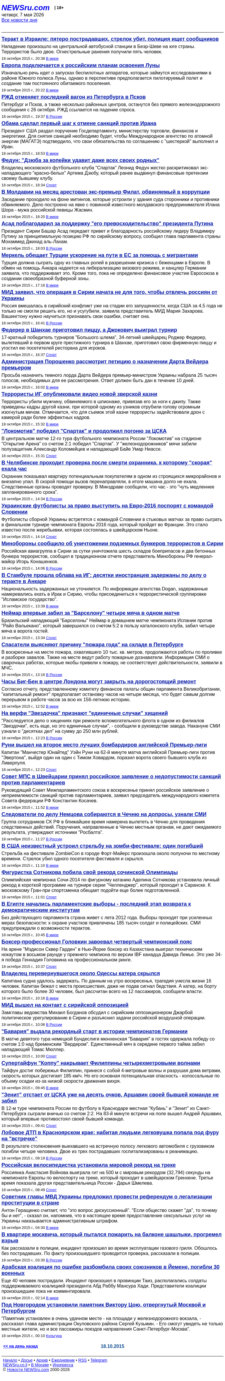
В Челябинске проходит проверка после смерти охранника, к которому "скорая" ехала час (106, 466)
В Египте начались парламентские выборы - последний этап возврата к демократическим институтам (96, 907)
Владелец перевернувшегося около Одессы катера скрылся (80, 973)
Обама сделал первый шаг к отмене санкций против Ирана (78, 123)
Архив (42, 1360)
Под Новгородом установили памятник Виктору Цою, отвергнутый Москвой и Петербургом (103, 1308)
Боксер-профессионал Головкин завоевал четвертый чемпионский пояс (96, 942)
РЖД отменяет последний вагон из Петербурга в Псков (73, 97)
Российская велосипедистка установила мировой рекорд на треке (88, 1165)
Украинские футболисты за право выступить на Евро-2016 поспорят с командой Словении (107, 509)
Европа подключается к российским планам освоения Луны (80, 65)
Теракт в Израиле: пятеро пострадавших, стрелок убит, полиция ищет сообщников (110, 39)
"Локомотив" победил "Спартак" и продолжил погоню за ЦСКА (84, 431)
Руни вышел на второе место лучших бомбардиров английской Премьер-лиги (104, 745)
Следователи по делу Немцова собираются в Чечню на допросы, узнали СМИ (104, 814)
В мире (52, 58)
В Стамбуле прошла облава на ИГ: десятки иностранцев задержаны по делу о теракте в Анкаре (104, 578)
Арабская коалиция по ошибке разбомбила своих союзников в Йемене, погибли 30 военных (110, 1270)
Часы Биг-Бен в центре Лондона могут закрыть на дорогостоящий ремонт (98, 681)
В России (54, 116)
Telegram (99, 1360)
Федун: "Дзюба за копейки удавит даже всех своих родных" (80, 160)
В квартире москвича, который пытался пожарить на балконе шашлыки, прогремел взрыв (111, 1238)
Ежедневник (63, 1360)
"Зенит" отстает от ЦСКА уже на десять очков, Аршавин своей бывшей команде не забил (110, 1098)
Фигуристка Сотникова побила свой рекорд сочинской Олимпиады (89, 872)
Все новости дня (19, 20)
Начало (10, 1360)
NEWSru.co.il (15, 1365)
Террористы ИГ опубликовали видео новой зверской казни (79, 394)
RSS (82, 1360)
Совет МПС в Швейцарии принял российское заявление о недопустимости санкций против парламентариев (111, 780)
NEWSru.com (25, 7)
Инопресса (63, 1365)
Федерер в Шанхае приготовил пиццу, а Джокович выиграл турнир (89, 330)
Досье (27, 1360)
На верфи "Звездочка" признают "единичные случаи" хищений (84, 713)
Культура (54, 1336)
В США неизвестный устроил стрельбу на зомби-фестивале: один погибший (102, 846)
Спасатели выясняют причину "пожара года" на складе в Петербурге (92, 645)
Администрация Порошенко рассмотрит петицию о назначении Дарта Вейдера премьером (104, 365)
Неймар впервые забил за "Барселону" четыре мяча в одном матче (90, 613)
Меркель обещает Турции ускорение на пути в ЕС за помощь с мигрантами (99, 255)
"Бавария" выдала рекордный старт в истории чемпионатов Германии (94, 1031)
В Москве (40, 1365)
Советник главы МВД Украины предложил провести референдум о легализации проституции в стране (106, 1200)
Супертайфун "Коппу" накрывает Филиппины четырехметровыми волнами (100, 1063)
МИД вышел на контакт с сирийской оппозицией (65, 1005)
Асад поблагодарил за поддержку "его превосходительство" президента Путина (107, 224)
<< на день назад (20, 1346)
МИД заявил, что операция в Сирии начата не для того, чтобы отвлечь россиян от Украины (109, 295)
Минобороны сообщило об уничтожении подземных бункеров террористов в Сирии (112, 543)
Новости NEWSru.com (28, 1369)
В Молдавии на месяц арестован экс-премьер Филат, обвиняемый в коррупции (105, 192)
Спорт (51, 185)
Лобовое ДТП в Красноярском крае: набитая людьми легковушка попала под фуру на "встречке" (110, 1136)
